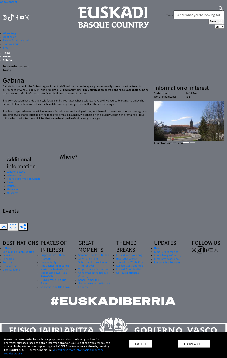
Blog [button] (6, 47)
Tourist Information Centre (23, 178)
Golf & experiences (127, 272)
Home (6, 53)
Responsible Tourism (167, 262)
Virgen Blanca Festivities (93, 269)
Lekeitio (8, 255)
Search (216, 22)
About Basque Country (167, 255)
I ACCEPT (140, 344)
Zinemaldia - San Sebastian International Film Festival (93, 262)
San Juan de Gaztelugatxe (18, 251)
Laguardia (9, 259)
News (157, 248)
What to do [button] (9, 37)
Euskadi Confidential (128, 269)
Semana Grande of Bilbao (93, 255)
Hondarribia (10, 266)
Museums (12, 193)
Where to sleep (16, 171)
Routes (11, 186)
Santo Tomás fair (88, 280)
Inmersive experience (167, 259)
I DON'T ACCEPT (194, 344)
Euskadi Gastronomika (130, 265)
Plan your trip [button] (11, 44)
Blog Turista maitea (166, 251)
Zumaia (7, 262)
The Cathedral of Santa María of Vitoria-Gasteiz (54, 267)
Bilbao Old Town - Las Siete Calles (53, 274)
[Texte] (199, 14)
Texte (169, 15)
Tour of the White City (129, 262)
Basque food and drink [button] (16, 40)
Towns (7, 56)
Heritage (12, 189)
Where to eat (15, 175)
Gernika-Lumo (11, 269)
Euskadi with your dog (129, 255)
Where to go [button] (10, 33)
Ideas (10, 182)
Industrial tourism (127, 258)
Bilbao (7, 248)
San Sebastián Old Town (55, 287)
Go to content (8, 2)
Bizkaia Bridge (49, 262)
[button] (221, 8)
